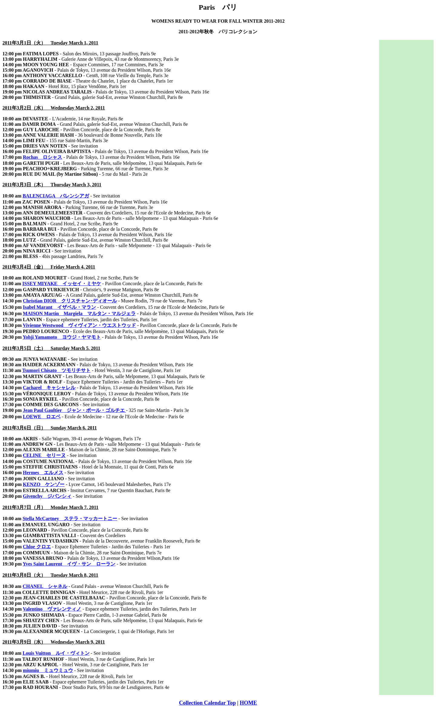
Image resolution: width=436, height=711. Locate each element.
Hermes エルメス (43, 472)
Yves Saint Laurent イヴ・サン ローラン (69, 563)
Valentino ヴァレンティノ (52, 609)
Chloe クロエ (37, 546)
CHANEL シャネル (45, 586)
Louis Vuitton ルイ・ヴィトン (56, 653)
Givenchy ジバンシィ (47, 496)
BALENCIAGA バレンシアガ (56, 195)
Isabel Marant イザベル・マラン (59, 307)
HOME (248, 703)
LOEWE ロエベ (42, 416)
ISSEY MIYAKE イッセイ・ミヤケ (61, 283)
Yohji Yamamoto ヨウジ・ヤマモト (62, 337)
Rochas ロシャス (42, 157)
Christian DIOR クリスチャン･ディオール (70, 300)
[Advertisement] (406, 130)
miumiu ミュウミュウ (48, 670)
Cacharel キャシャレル (49, 387)
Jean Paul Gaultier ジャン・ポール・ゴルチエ (74, 410)
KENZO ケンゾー (44, 484)
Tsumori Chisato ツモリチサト (56, 370)
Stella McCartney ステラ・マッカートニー (70, 518)
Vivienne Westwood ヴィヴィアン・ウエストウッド (79, 325)
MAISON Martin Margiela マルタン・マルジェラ (79, 313)
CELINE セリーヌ (44, 455)
